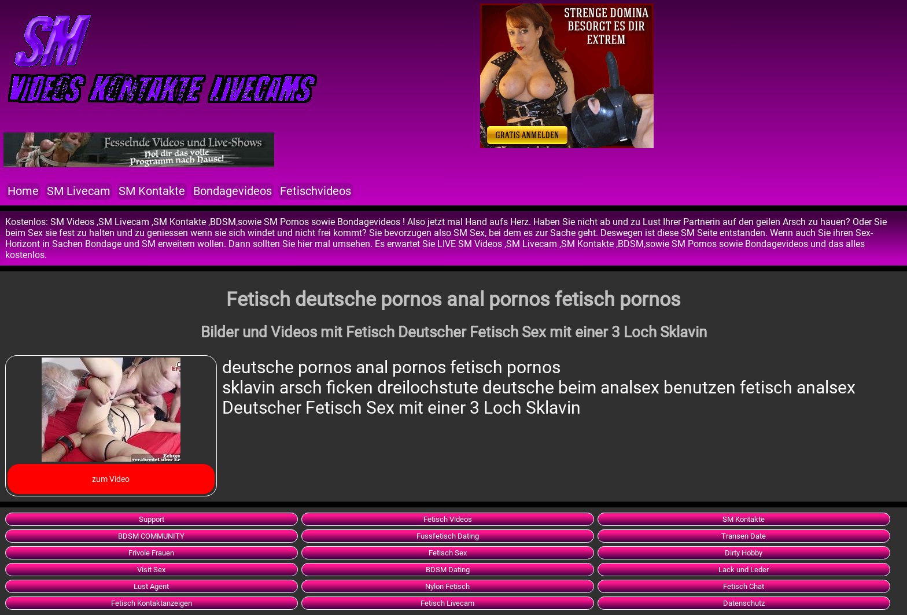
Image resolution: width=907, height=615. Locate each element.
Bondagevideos (232, 191)
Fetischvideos (315, 191)
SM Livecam (78, 191)
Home (23, 191)
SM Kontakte (152, 191)
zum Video (111, 479)
